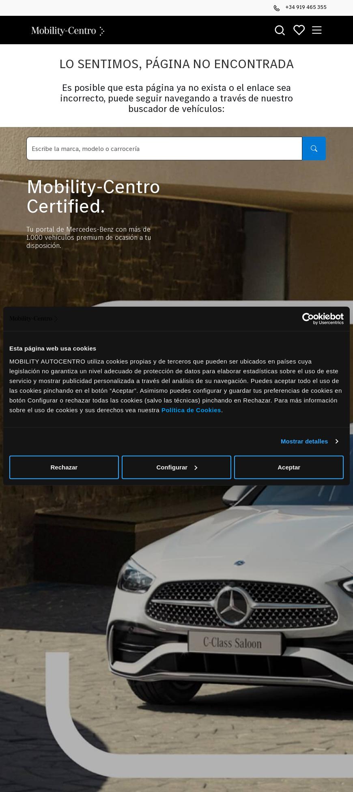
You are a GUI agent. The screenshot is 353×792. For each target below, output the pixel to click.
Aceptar (289, 466)
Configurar (176, 466)
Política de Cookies (191, 409)
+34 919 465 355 (300, 7)
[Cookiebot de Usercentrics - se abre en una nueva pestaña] (308, 319)
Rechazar (63, 466)
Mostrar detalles (304, 441)
